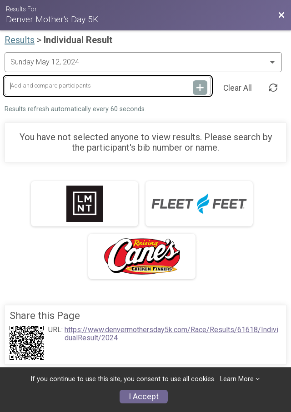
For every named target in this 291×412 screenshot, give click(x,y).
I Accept (144, 396)
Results (20, 39)
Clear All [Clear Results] (237, 88)
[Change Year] (143, 62)
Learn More (237, 379)
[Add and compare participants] (108, 86)
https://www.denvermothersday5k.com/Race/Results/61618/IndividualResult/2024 (171, 334)
